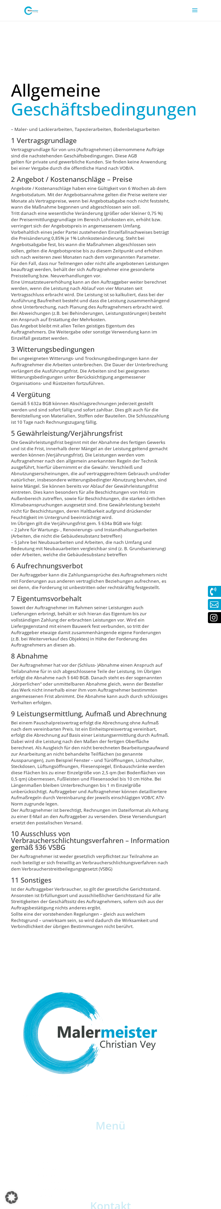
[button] (11, 1197)
